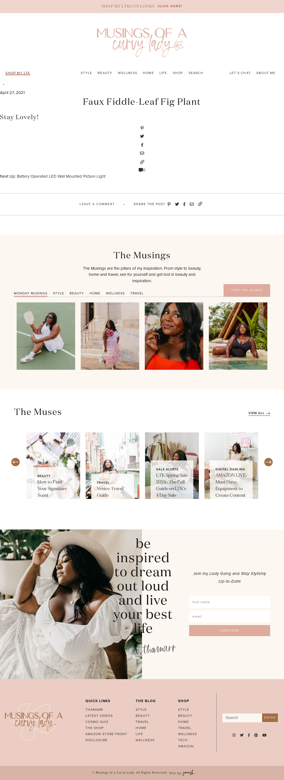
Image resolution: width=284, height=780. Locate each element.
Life (163, 73)
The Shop (94, 728)
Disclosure (96, 740)
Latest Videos (99, 716)
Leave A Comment (97, 204)
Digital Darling (230, 469)
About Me (266, 73)
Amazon (186, 746)
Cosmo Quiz (96, 722)
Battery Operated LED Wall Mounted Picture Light (61, 176)
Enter (270, 717)
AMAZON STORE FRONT (106, 734)
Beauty (105, 73)
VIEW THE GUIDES (247, 290)
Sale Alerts (167, 469)
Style (86, 73)
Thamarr (94, 710)
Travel (103, 483)
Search (196, 73)
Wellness (127, 73)
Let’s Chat (240, 73)
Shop (178, 73)
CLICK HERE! (170, 6)
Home (148, 73)
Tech (183, 740)
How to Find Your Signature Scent (52, 489)
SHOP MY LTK (18, 73)
